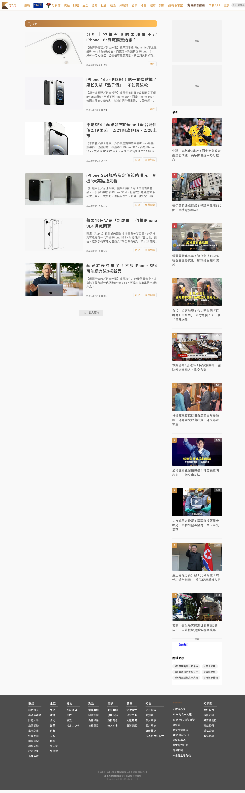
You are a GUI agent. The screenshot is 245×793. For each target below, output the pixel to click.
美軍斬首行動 (180, 748)
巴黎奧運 (131, 728)
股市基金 (33, 713)
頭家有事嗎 (179, 743)
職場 (52, 744)
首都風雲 (93, 728)
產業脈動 (150, 208)
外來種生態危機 (182, 758)
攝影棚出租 (210, 723)
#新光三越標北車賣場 (186, 680)
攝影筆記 (151, 733)
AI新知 (132, 7)
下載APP (223, 7)
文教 (52, 739)
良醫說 (176, 727)
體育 (161, 7)
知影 (171, 7)
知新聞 (183, 648)
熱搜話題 (112, 718)
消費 (52, 733)
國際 (143, 7)
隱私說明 (209, 733)
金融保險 (33, 733)
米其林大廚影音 (155, 739)
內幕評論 (93, 723)
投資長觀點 (34, 718)
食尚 (52, 723)
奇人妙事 (112, 728)
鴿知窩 (149, 718)
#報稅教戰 (209, 675)
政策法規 (33, 754)
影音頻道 (151, 713)
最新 (36, 7)
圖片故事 (151, 728)
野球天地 (131, 718)
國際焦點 (150, 163)
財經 (85, 7)
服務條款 (209, 739)
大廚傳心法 (179, 712)
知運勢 (54, 754)
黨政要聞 (93, 713)
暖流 (69, 723)
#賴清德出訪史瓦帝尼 (186, 675)
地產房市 (33, 759)
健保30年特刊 (181, 738)
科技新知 (33, 739)
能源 (103, 7)
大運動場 (131, 723)
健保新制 (178, 753)
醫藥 (52, 728)
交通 (52, 713)
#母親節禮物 (211, 680)
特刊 (152, 7)
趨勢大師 (33, 749)
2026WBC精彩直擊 (184, 722)
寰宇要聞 (112, 713)
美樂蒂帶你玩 (180, 733)
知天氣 (54, 749)
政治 (122, 7)
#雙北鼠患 (209, 669)
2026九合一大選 (182, 717)
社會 (112, 7)
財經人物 (33, 723)
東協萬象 (112, 723)
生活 (94, 7)
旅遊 (52, 718)
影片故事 (151, 723)
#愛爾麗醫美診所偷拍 (186, 669)
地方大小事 (73, 728)
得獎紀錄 (209, 718)
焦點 (76, 7)
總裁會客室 (184, 7)
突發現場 (72, 713)
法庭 (69, 718)
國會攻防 (93, 718)
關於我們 (209, 713)
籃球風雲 (131, 713)
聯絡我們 (209, 728)
